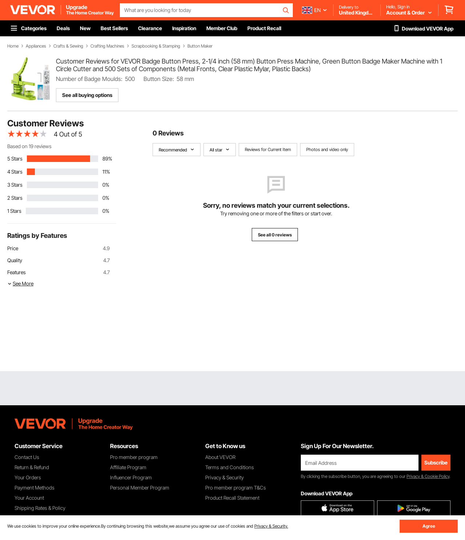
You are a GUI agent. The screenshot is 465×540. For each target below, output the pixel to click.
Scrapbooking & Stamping (156, 46)
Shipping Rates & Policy (40, 508)
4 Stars (15, 172)
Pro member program (134, 457)
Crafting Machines (107, 46)
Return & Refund (32, 467)
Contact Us (27, 457)
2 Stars (15, 198)
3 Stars (15, 185)
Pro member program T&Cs (235, 487)
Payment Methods (34, 487)
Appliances (36, 46)
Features (16, 272)
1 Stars (14, 211)
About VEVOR (220, 457)
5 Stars (15, 158)
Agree (428, 526)
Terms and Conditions (229, 467)
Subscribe (436, 462)
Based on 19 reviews (29, 146)
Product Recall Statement (232, 498)
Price (12, 248)
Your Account (29, 498)
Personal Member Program (139, 487)
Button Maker (200, 46)
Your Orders (28, 477)
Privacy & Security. (271, 526)
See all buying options (87, 95)
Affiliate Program (128, 467)
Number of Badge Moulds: (89, 78)
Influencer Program (131, 477)
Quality (14, 260)
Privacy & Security (224, 477)
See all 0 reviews (275, 234)
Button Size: (158, 78)
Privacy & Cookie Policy (428, 476)
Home (13, 46)
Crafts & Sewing (68, 46)
